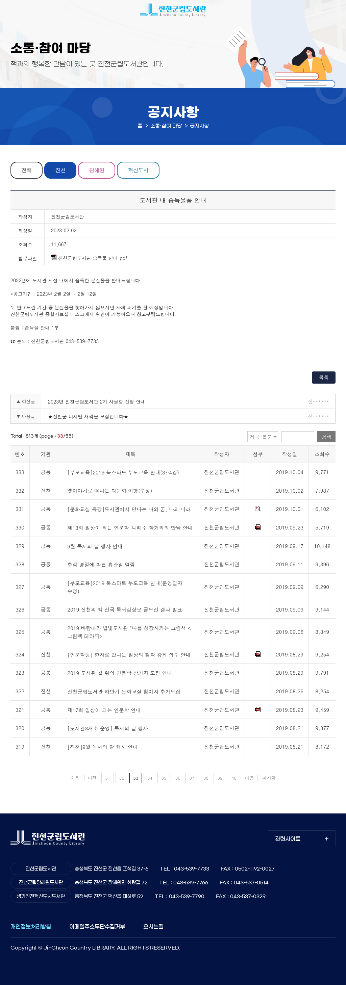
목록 (323, 377)
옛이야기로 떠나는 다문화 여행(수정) (109, 490)
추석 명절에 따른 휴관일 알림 (101, 564)
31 (107, 778)
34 (149, 778)
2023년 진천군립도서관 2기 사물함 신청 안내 (96, 401)
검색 (326, 436)
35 (163, 778)
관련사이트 (287, 838)
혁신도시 (138, 170)
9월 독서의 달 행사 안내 (95, 546)
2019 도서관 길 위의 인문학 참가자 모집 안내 (119, 672)
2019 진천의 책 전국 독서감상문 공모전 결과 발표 (124, 609)
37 (191, 778)
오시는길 (153, 926)
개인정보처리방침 (30, 926)
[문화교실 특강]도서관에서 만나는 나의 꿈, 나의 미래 (129, 509)
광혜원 (96, 170)
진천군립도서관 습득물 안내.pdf (89, 258)
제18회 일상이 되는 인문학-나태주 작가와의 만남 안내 (130, 527)
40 (234, 778)
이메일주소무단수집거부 (97, 926)
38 (205, 778)
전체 (26, 170)
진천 (60, 170)
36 (177, 778)
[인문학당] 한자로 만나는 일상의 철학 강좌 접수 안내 (129, 654)
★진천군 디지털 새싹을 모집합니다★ (88, 416)
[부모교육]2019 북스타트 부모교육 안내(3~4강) (123, 472)
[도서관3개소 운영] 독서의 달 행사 (107, 728)
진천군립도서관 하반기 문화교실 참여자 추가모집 (123, 691)
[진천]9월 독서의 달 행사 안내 (102, 746)
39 (219, 778)
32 (121, 778)
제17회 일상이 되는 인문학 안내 (104, 710)
